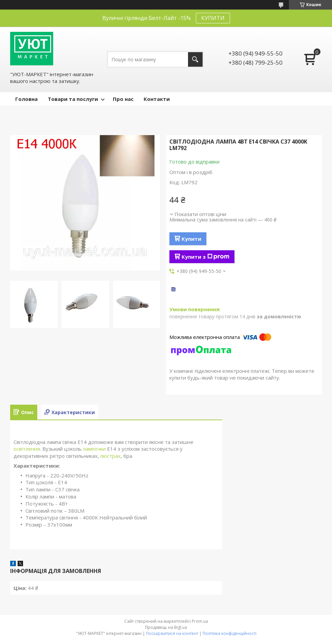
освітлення (27, 448)
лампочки (94, 448)
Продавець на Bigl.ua (166, 627)
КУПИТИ (213, 18)
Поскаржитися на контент (172, 633)
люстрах (110, 455)
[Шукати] (195, 59)
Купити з (205, 256)
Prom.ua (200, 621)
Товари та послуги (73, 98)
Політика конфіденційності (229, 633)
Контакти (157, 98)
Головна (26, 98)
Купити (191, 238)
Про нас (123, 98)
